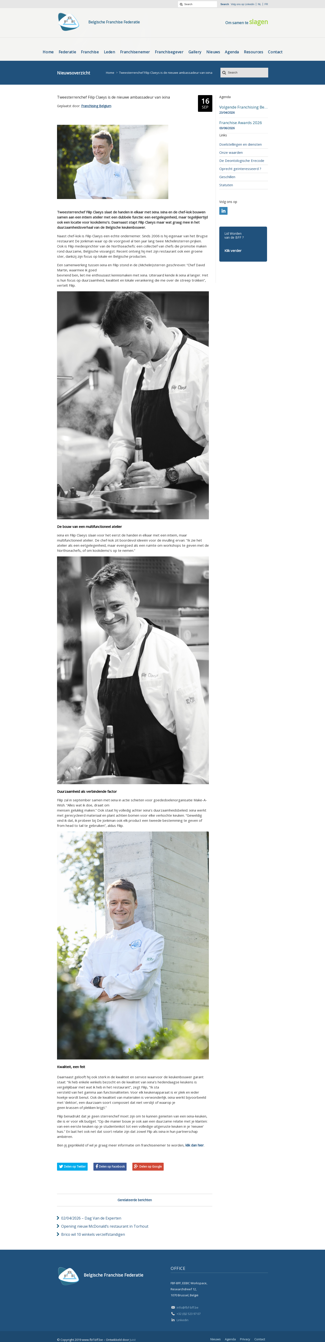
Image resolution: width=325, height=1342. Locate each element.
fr (266, 4)
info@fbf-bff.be (187, 1307)
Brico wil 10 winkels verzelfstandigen (93, 1234)
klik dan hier (194, 1145)
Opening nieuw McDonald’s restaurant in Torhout (104, 1226)
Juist (133, 1340)
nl (259, 4)
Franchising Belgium (96, 106)
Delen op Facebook (112, 1167)
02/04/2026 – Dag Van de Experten (91, 1218)
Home (110, 73)
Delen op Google (150, 1167)
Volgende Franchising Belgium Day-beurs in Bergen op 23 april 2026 (243, 107)
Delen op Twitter (75, 1167)
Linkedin (249, 4)
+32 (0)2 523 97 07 (189, 1314)
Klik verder (233, 250)
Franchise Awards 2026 (240, 122)
